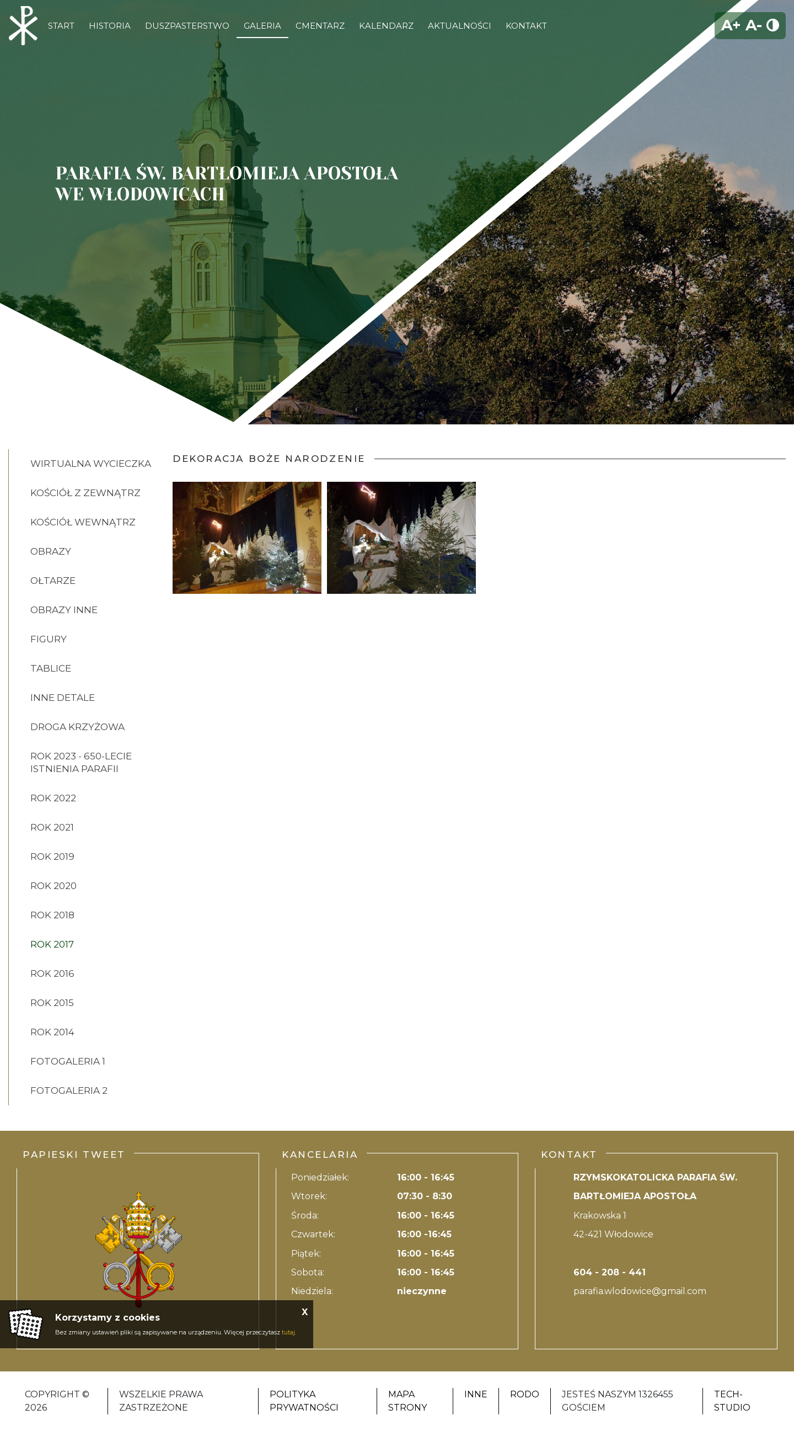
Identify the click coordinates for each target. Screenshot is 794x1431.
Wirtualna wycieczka (90, 463)
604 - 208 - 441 (609, 1272)
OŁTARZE (53, 580)
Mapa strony (407, 1401)
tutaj (288, 1332)
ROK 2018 (52, 915)
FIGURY (48, 639)
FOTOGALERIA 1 (67, 1061)
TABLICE (50, 668)
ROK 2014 (52, 1032)
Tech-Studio (732, 1401)
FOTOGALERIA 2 (69, 1090)
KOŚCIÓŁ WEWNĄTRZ (83, 522)
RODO (524, 1394)
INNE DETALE (62, 697)
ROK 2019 (52, 856)
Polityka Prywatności (304, 1401)
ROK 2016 (52, 973)
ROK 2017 (52, 944)
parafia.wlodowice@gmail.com (639, 1291)
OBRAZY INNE (64, 609)
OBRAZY (50, 551)
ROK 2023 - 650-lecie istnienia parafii (81, 762)
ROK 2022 (53, 798)
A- (753, 25)
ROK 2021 (52, 827)
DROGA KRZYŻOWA (77, 726)
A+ (731, 25)
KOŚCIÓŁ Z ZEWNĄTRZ (85, 492)
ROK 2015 (52, 1002)
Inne (475, 1394)
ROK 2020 (53, 885)
